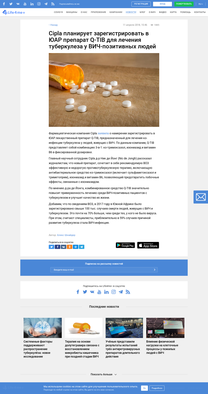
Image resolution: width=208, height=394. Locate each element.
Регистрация (141, 4)
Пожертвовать (184, 4)
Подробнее (157, 388)
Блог (142, 12)
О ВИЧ (152, 12)
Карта (173, 12)
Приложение (98, 12)
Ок (144, 388)
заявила (103, 133)
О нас (84, 12)
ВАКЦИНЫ (71, 12)
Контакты (200, 12)
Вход (162, 4)
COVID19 (58, 12)
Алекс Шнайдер (66, 235)
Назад (53, 24)
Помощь (185, 12)
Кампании (116, 12)
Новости (131, 12)
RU (201, 4)
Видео (162, 12)
